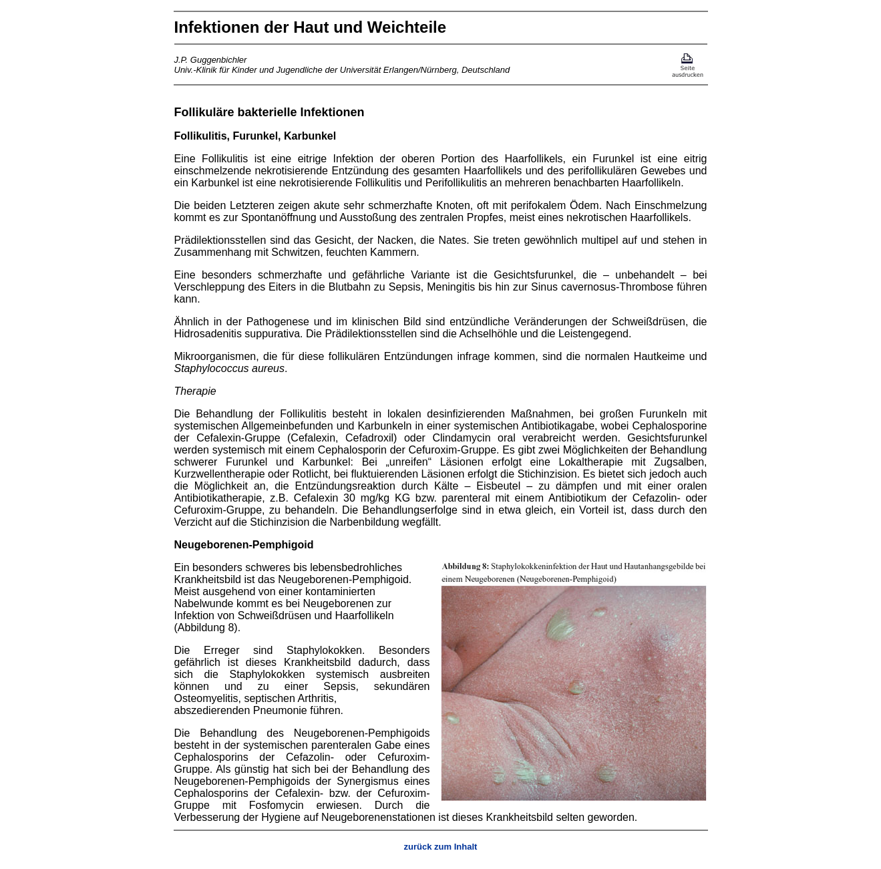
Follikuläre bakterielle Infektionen (269, 112)
